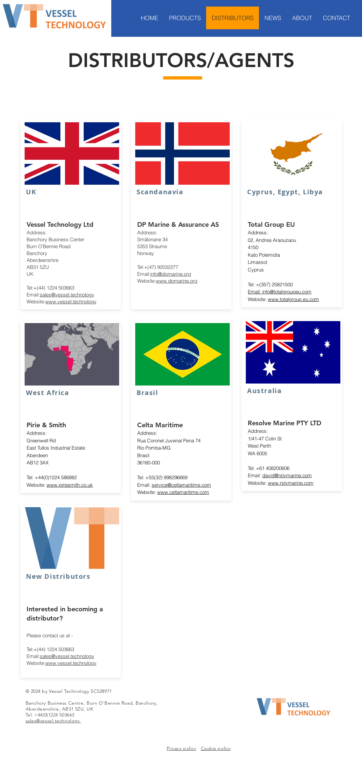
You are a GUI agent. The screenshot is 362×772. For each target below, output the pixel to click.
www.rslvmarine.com (290, 483)
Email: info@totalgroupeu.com (279, 292)
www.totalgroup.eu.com (293, 299)
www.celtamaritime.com (183, 492)
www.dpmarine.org (176, 281)
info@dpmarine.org (170, 274)
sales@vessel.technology (67, 295)
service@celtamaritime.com (181, 485)
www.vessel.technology (70, 301)
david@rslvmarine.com (287, 475)
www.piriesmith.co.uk (70, 485)
